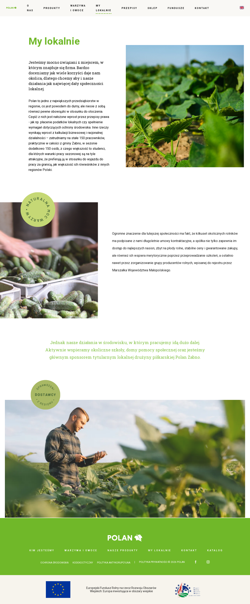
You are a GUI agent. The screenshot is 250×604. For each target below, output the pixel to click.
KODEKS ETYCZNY (83, 562)
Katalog (215, 550)
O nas (30, 8)
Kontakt (202, 8)
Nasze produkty (122, 550)
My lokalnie (103, 8)
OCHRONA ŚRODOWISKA (54, 562)
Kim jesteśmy (41, 550)
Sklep (152, 8)
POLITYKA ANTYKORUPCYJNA (113, 562)
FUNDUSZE (176, 8)
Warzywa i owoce (78, 8)
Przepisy (129, 8)
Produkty (51, 8)
